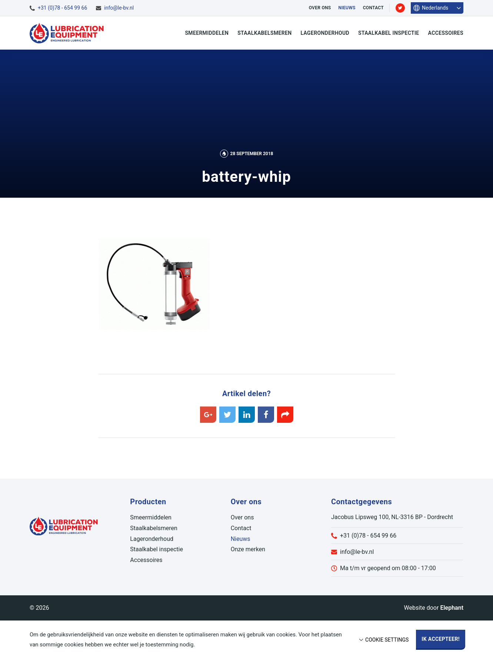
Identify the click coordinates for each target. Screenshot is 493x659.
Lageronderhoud (324, 33)
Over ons (320, 7)
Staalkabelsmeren (264, 33)
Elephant (451, 607)
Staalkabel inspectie (388, 33)
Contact (373, 7)
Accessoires (445, 33)
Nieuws (346, 7)
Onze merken (248, 549)
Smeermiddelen (207, 33)
